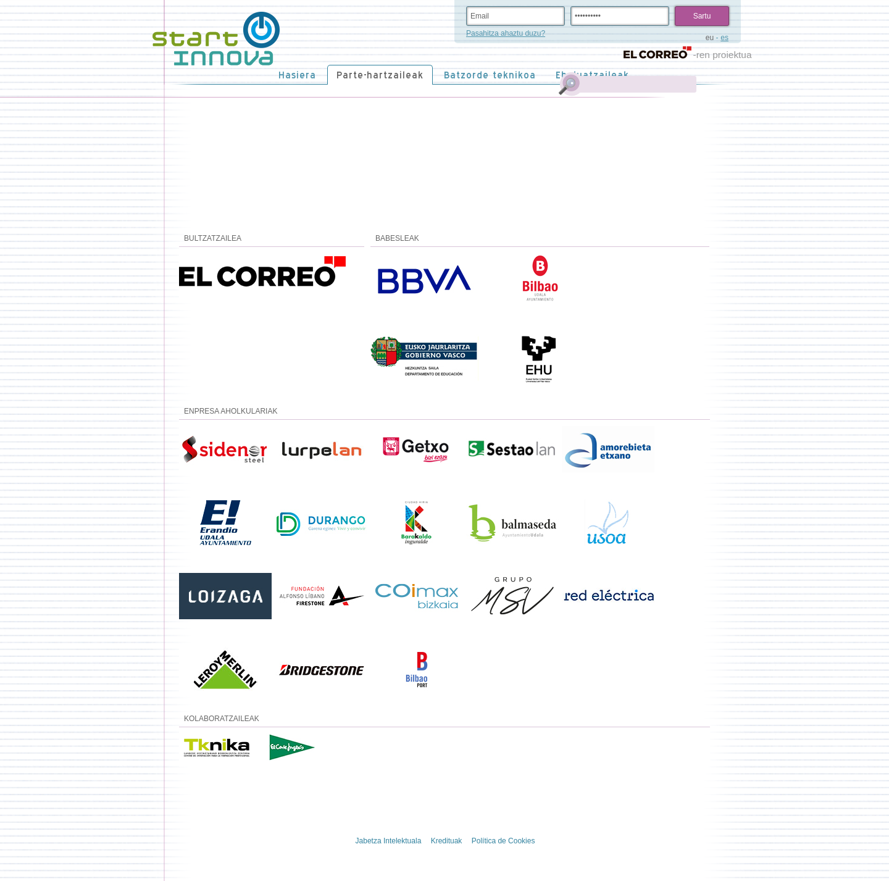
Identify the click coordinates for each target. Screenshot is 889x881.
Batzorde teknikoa (490, 75)
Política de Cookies (503, 841)
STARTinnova (216, 39)
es (724, 37)
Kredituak (446, 841)
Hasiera (297, 75)
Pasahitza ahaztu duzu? (505, 33)
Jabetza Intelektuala (389, 841)
